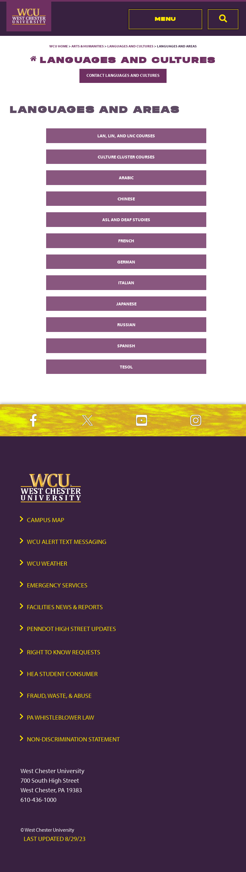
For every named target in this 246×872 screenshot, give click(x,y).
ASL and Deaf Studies (126, 219)
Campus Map (45, 520)
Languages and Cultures (130, 46)
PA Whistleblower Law (60, 717)
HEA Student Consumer (62, 674)
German (126, 262)
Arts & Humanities (87, 46)
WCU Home (58, 46)
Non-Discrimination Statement (73, 739)
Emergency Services (57, 585)
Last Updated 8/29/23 (55, 839)
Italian (126, 282)
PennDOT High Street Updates (71, 629)
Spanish (126, 346)
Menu (165, 18)
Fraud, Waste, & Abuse (59, 695)
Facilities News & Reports (65, 607)
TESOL (126, 367)
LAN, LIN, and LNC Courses (126, 136)
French (126, 241)
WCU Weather (47, 563)
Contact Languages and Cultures (123, 75)
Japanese (126, 304)
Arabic (126, 177)
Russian (126, 324)
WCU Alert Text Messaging (66, 541)
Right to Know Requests (63, 652)
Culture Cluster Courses (126, 157)
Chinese (126, 199)
